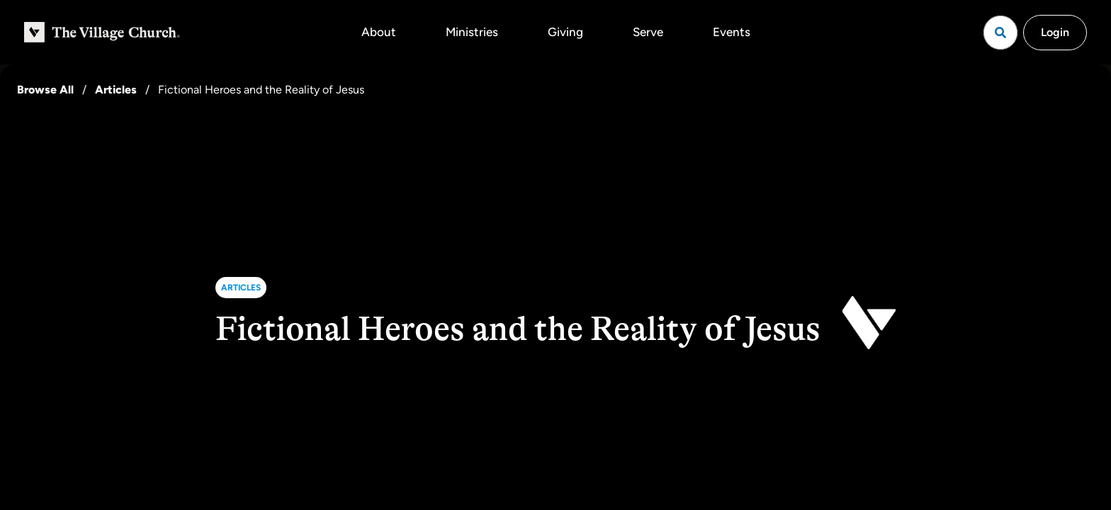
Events (731, 32)
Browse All (45, 89)
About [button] (378, 32)
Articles (116, 89)
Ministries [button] (472, 32)
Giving (565, 32)
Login (1055, 32)
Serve (648, 32)
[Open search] (1000, 33)
